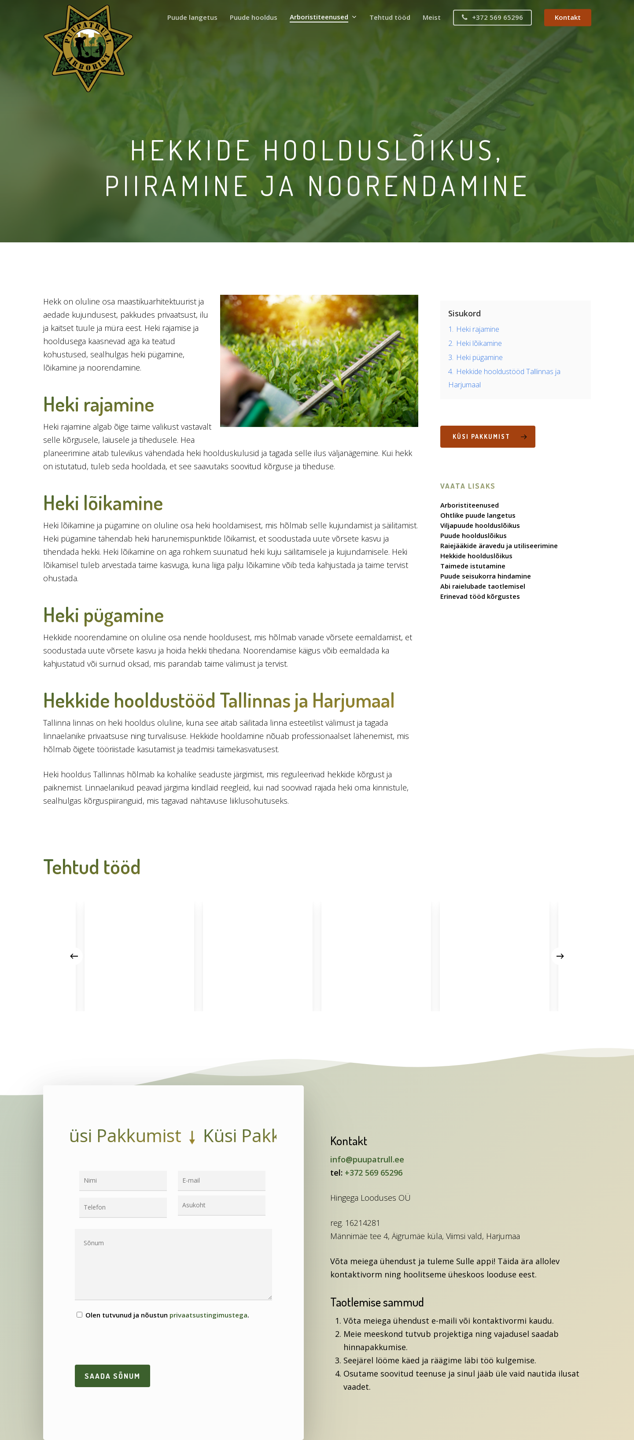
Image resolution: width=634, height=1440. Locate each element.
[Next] (560, 956)
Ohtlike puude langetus (478, 515)
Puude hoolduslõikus (473, 535)
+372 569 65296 (373, 1172)
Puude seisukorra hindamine (485, 576)
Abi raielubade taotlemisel (482, 586)
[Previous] (74, 956)
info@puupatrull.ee (367, 1159)
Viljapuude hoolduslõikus (480, 525)
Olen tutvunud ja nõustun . (163, 1314)
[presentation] (142, 1343)
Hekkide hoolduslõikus (476, 556)
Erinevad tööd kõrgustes (480, 596)
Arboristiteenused (469, 505)
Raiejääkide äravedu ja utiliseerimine (499, 545)
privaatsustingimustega (208, 1314)
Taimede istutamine (472, 566)
